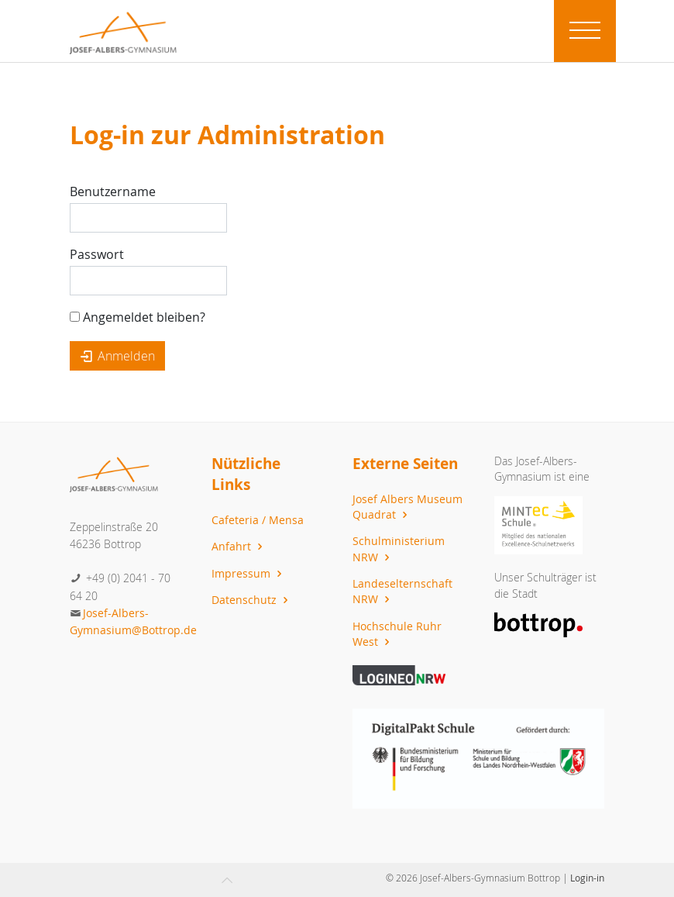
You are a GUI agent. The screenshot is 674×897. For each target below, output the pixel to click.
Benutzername (113, 191)
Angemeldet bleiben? (137, 317)
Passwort (97, 254)
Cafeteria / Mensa (257, 519)
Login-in (587, 877)
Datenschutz (251, 599)
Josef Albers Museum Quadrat (407, 507)
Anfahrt (239, 546)
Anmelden (117, 355)
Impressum (248, 573)
